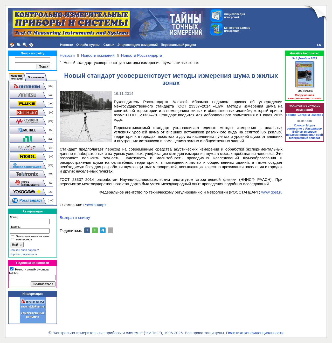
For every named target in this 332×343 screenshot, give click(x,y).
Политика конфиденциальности (254, 333)
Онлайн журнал (88, 45)
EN (319, 44)
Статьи (108, 45)
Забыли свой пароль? (24, 250)
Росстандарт (94, 205)
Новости (66, 45)
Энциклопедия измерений (137, 45)
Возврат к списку (75, 217)
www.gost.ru (271, 192)
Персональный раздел (178, 45)
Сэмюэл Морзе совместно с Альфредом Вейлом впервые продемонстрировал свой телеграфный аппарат (304, 131)
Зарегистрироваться (23, 254)
